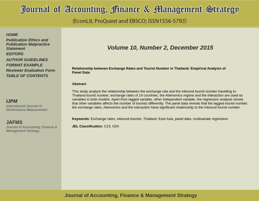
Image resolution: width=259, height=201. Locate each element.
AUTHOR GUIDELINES (27, 60)
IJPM (11, 101)
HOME (12, 35)
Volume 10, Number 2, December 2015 (160, 47)
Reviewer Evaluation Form (30, 70)
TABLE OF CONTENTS (27, 76)
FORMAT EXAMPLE (24, 65)
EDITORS (14, 54)
